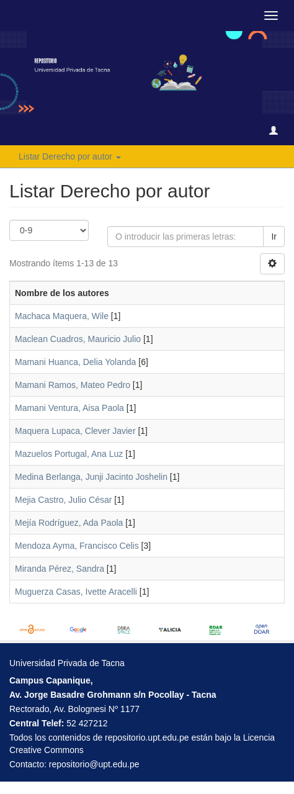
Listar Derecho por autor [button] (70, 156)
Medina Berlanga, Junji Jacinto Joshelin (91, 477)
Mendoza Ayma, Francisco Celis (77, 546)
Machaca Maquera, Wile (62, 316)
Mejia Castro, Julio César (63, 500)
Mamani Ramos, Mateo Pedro (72, 385)
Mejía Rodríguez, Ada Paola (69, 523)
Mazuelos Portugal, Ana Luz (69, 454)
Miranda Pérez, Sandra (59, 569)
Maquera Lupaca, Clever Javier (75, 431)
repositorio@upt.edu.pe (94, 764)
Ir (274, 236)
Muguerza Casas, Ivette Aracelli (76, 592)
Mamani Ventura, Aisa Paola (69, 408)
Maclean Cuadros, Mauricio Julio (78, 339)
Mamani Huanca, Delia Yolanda (75, 362)
